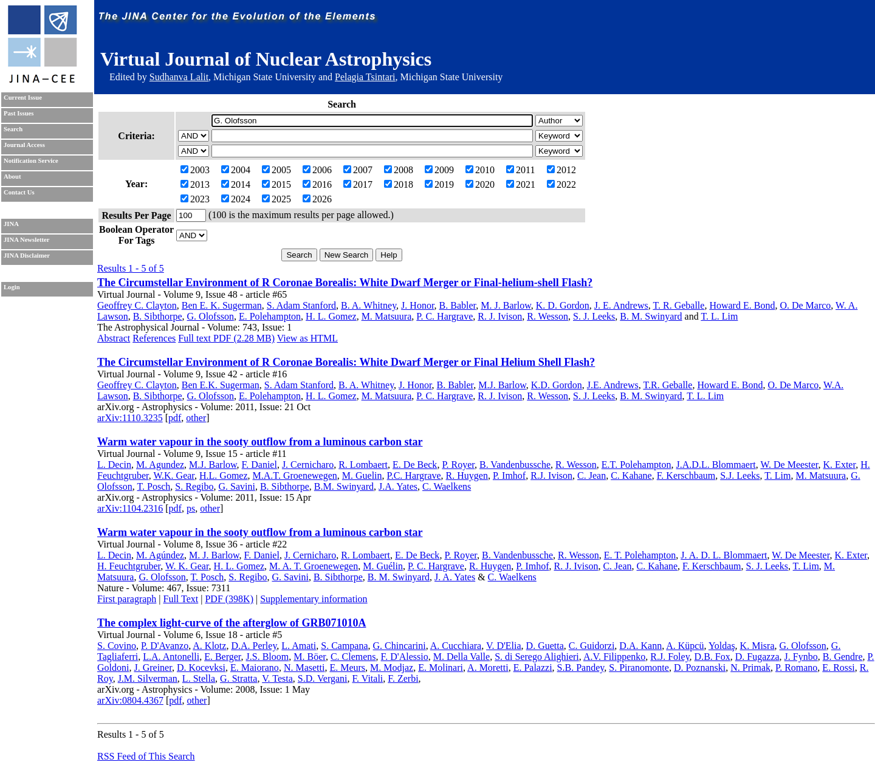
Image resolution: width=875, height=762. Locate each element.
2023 (195, 199)
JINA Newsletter (26, 239)
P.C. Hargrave (414, 475)
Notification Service (31, 160)
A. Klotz (209, 645)
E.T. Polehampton (636, 464)
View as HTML (307, 338)
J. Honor (417, 305)
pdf (174, 418)
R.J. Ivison (551, 475)
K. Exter (839, 464)
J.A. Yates (398, 486)
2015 (276, 184)
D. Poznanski (700, 667)
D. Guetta (545, 645)
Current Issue (23, 97)
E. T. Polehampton (640, 555)
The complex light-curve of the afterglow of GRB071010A (231, 623)
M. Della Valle (461, 656)
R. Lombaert (363, 464)
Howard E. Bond (742, 305)
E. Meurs (347, 667)
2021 (520, 184)
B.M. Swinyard (344, 486)
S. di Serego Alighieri (537, 656)
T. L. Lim (719, 316)
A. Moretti (488, 667)
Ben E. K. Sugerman (222, 305)
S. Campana (344, 645)
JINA (11, 224)
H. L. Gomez (331, 316)
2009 (439, 170)
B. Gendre (843, 656)
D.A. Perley (253, 645)
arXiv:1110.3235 (130, 418)
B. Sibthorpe (157, 316)
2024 (235, 199)
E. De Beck (415, 464)
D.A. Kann (640, 645)
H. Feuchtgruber (128, 566)
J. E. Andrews (621, 305)
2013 (195, 184)
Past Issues (18, 113)
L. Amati (298, 645)
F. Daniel (259, 464)
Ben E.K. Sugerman (220, 385)
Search (13, 129)
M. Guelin (362, 475)
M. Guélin (383, 566)
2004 (235, 170)
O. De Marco (805, 305)
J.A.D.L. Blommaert (716, 464)
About (12, 176)
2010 (480, 170)
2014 (235, 184)
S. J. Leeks (594, 316)
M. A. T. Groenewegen (313, 566)
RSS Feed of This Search (146, 756)
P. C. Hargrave (444, 316)
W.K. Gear (173, 475)
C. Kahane (631, 475)
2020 (480, 184)
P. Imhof (509, 475)
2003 (195, 170)
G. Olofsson (210, 316)
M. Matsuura (387, 316)
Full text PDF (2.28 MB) (226, 338)
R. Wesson (547, 316)
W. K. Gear (187, 566)
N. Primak (750, 667)
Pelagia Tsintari (365, 77)
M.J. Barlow (502, 385)
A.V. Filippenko (614, 656)
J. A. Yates (454, 577)
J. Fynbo (801, 656)
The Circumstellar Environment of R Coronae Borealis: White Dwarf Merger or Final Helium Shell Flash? (346, 362)
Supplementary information (313, 599)
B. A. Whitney (368, 305)
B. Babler (457, 305)
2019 (439, 184)
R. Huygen (467, 475)
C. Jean (591, 475)
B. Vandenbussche (515, 464)
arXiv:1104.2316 (130, 508)
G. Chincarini (399, 645)
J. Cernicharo (308, 464)
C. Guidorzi (592, 645)
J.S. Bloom (267, 656)
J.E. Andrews (613, 385)
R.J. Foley (669, 656)
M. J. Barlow (506, 305)
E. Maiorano (254, 667)
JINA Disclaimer (27, 255)
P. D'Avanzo (164, 645)
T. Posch (154, 486)
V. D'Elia (503, 645)
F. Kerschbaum (686, 475)
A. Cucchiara (455, 645)
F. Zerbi (403, 678)
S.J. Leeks (740, 475)
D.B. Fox (712, 656)
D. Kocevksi (201, 667)
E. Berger (222, 656)
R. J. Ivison (500, 316)
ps (191, 508)
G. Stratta (238, 678)
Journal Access (24, 145)
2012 (561, 170)
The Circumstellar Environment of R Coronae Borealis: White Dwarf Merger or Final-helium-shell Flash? (344, 282)
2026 (317, 199)
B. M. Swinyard (651, 316)
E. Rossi (838, 667)
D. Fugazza (757, 656)
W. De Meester (789, 464)
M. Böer (309, 656)
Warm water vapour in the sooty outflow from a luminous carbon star (260, 442)
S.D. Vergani (323, 678)
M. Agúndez (160, 555)
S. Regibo (194, 486)
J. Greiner (152, 667)
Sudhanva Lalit (178, 77)
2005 (276, 170)
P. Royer (458, 464)
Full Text (181, 599)
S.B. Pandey (581, 667)
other (196, 418)
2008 (398, 170)
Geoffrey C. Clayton (137, 305)
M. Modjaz (391, 667)
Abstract (113, 338)
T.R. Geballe (667, 385)
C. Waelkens (446, 486)
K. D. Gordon (562, 305)
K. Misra (757, 645)
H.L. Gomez (223, 475)
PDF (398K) (229, 599)
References (154, 338)
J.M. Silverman (147, 678)
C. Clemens (353, 656)
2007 (357, 170)
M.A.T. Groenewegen (295, 475)
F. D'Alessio (404, 656)
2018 (398, 184)
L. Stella (198, 678)
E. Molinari (440, 667)
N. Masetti (304, 667)
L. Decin (114, 464)
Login (12, 287)
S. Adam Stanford (301, 305)
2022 (561, 184)
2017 (357, 184)
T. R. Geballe (678, 305)
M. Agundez (160, 464)
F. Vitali (367, 678)
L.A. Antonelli (171, 656)
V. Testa (277, 678)
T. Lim (777, 475)
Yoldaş (722, 645)
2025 (276, 199)
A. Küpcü (685, 645)
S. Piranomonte (639, 667)
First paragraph (126, 599)
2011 (520, 170)
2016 (317, 184)
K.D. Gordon (556, 385)
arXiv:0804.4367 (130, 700)
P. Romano (796, 667)
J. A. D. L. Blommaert (724, 555)
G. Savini (236, 486)
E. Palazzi (532, 667)
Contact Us (19, 192)
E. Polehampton (270, 316)
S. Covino (116, 645)
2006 (317, 170)
